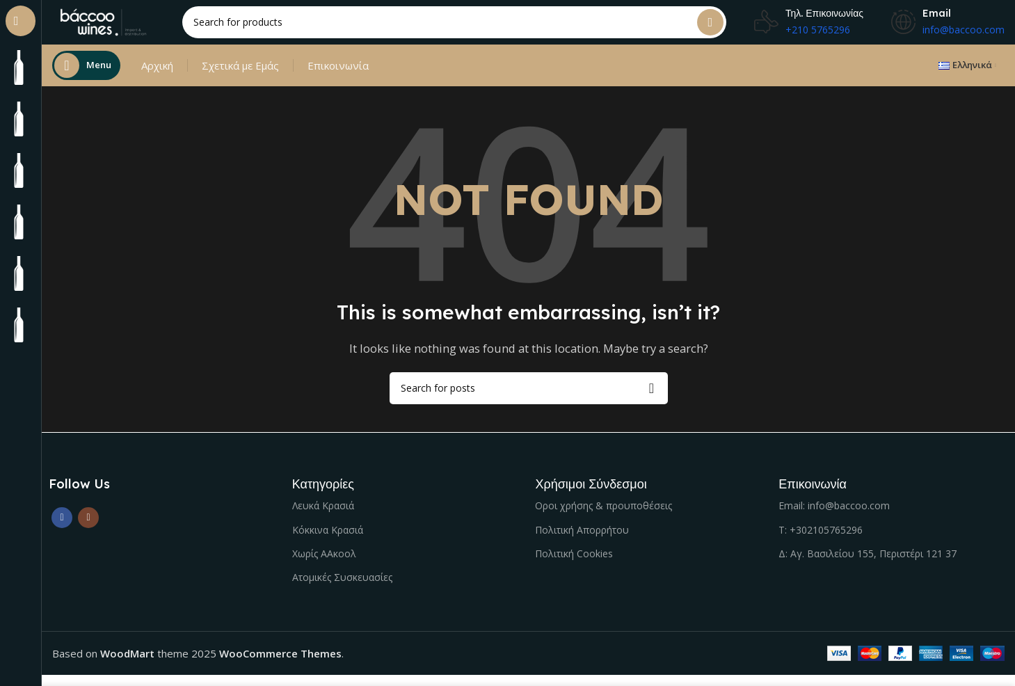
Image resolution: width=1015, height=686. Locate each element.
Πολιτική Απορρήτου (582, 541)
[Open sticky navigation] (86, 76)
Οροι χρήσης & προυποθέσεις (603, 516)
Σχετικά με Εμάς (240, 76)
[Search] (469, 28)
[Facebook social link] (61, 528)
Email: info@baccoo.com (834, 516)
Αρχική (157, 76)
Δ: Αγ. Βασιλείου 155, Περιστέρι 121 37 (867, 564)
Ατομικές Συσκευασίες (342, 588)
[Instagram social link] (88, 528)
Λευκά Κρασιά (323, 516)
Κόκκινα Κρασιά (327, 541)
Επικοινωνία (338, 76)
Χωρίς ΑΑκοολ (324, 564)
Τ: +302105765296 (820, 541)
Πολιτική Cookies (574, 564)
